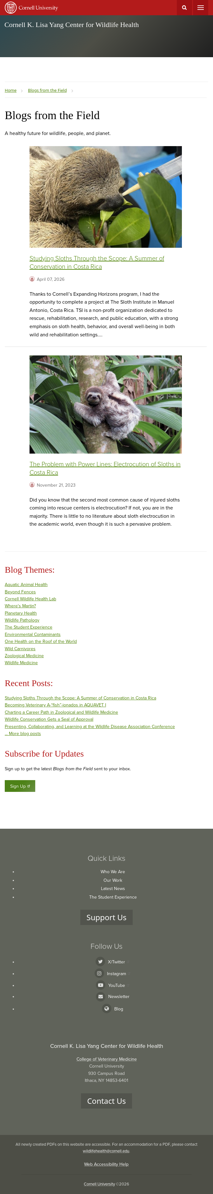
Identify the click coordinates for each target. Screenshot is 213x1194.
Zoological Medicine (24, 655)
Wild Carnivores (20, 648)
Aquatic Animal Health (26, 584)
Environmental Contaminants (33, 634)
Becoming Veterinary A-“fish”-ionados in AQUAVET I (55, 705)
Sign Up (20, 786)
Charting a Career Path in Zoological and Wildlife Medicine (61, 712)
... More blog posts (23, 733)
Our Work (112, 880)
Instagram (118, 973)
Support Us (107, 917)
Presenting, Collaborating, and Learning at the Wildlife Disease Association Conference (90, 726)
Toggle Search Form (184, 7)
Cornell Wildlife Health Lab (30, 599)
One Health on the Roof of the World (41, 641)
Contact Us (106, 1101)
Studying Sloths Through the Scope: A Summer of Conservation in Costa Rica (80, 698)
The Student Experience (28, 627)
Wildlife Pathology (22, 620)
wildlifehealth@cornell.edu (106, 1151)
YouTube (118, 985)
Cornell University (99, 1184)
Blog (118, 1009)
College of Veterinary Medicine (107, 1059)
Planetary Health (21, 613)
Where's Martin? (20, 606)
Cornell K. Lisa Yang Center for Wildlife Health (71, 25)
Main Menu (200, 7)
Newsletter (119, 996)
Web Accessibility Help (106, 1164)
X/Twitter (118, 962)
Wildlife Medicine (21, 662)
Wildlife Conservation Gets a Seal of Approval (49, 719)
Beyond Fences (20, 592)
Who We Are (113, 871)
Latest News (113, 888)
